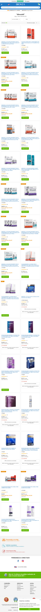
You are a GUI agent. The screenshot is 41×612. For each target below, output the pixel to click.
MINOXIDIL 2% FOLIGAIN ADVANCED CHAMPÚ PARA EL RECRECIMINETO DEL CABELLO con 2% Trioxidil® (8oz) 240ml (29, 169)
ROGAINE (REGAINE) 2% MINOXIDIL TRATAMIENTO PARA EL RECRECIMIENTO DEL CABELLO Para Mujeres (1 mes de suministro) (10, 372)
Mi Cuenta (19, 584)
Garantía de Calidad (6, 587)
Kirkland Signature (25, 300)
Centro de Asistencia (32, 585)
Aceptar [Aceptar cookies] (29, 609)
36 (37, 22)
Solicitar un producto (32, 589)
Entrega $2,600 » (27, 10)
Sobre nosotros (6, 584)
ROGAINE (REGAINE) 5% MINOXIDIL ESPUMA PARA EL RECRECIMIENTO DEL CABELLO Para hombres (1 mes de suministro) (30, 410)
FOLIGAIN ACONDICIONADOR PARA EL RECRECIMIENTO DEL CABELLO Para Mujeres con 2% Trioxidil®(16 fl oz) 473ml (10, 520)
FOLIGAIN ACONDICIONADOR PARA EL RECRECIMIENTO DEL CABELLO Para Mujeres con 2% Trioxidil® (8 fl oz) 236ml (30, 520)
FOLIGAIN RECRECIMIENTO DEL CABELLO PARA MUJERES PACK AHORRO (29, 487)
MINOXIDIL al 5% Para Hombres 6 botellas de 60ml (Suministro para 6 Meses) (30, 297)
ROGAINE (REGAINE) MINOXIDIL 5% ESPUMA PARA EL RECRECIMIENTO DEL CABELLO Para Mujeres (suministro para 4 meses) (10, 336)
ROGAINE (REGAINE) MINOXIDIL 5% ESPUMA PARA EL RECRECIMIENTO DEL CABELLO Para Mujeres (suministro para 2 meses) (30, 336)
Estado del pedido (33, 587)
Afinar (27, 19)
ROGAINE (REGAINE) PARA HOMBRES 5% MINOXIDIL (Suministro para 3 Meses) (8, 449)
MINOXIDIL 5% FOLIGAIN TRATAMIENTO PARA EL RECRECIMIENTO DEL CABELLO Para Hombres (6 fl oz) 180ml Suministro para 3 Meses (10, 42)
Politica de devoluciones (32, 593)
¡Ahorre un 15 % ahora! (13, 10)
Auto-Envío (19, 589)
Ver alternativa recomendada (30, 309)
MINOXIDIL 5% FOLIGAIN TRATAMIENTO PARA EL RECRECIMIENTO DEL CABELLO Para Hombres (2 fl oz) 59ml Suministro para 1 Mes (30, 138)
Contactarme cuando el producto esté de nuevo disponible (30, 312)
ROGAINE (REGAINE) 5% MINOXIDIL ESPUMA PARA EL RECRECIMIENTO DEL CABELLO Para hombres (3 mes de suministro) (30, 372)
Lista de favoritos (20, 586)
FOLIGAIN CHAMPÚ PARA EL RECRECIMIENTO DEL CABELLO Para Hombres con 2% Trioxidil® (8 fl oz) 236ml (30, 42)
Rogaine (3, 338)
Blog (5, 588)
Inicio (16, 16)
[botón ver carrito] (39, 4)
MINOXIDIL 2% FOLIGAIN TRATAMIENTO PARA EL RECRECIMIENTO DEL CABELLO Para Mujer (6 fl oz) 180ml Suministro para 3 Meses (10, 169)
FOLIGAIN (3, 45)
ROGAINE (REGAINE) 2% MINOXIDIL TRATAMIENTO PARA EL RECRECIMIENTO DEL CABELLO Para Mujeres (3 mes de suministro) (10, 410)
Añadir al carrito (5, 52)
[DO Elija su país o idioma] (9, 4)
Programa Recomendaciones (20, 588)
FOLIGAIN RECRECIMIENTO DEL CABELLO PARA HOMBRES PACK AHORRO (9, 487)
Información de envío (32, 591)
